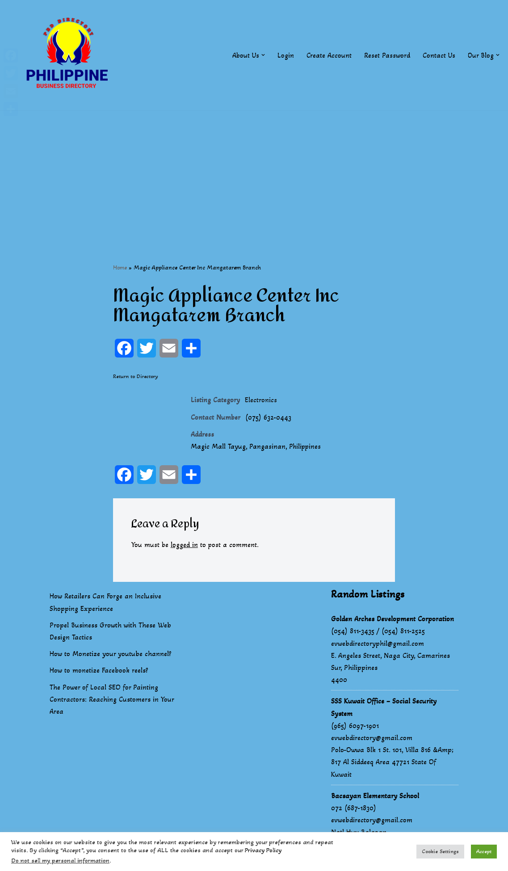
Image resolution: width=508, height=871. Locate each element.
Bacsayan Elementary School (375, 797)
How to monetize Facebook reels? (99, 671)
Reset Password (387, 55)
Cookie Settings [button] (440, 851)
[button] (262, 55)
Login (285, 55)
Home (120, 267)
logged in (184, 546)
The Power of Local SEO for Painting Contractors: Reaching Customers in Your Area (112, 700)
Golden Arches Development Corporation (392, 620)
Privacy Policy (263, 850)
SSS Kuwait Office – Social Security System (384, 708)
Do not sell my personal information (60, 860)
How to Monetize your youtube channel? (111, 655)
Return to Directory (135, 376)
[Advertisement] (254, 173)
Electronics (261, 400)
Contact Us (438, 55)
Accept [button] (483, 851)
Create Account (328, 55)
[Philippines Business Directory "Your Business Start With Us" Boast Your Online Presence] (69, 55)
